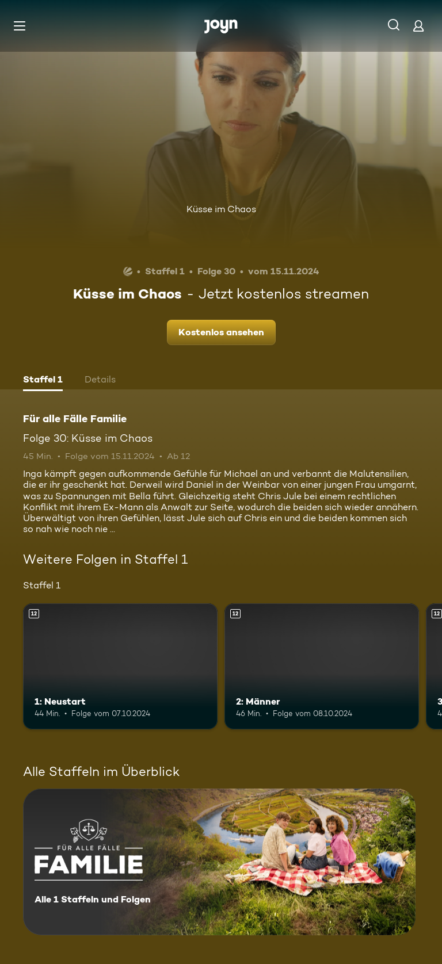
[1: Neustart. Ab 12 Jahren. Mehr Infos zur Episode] (120, 666)
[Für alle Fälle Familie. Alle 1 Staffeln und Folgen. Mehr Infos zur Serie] (219, 862)
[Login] (418, 26)
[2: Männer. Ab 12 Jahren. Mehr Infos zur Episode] (321, 666)
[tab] (43, 380)
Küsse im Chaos (221, 209)
